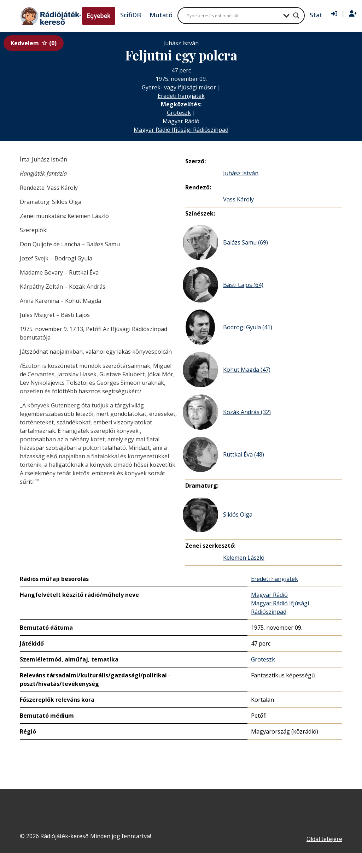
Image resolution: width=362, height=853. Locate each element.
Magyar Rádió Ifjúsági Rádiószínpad (181, 130)
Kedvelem (34, 43)
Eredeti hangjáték (181, 96)
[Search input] (233, 15)
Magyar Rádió (181, 121)
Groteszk (179, 113)
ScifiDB (130, 15)
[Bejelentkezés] (334, 13)
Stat (316, 15)
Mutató (161, 15)
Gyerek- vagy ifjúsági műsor (179, 87)
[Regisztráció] (353, 13)
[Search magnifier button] (296, 15)
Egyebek (99, 15)
